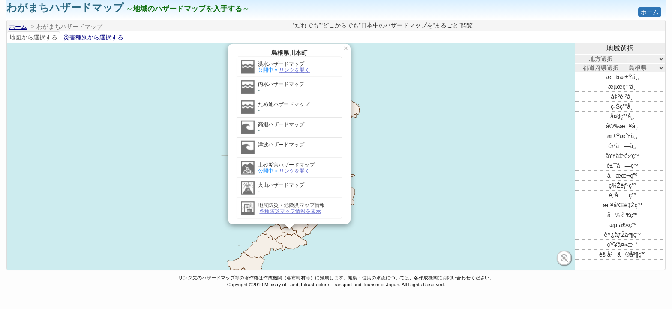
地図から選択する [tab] (33, 37)
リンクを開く (294, 55)
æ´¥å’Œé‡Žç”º (622, 205)
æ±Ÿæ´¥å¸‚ (622, 136)
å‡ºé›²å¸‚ (622, 96)
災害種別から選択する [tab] (93, 37)
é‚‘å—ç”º (622, 195)
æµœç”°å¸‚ (622, 86)
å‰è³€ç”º (622, 215)
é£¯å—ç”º (622, 165)
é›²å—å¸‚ (622, 145)
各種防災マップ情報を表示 (290, 197)
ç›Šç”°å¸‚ (622, 106)
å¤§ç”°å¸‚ (622, 116)
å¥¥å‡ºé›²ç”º (622, 155)
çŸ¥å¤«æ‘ (622, 244)
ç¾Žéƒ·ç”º (622, 185)
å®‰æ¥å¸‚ (622, 126)
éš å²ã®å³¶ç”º (622, 254)
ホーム (650, 12)
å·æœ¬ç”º (622, 175)
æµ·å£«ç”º (622, 224)
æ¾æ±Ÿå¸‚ (622, 76)
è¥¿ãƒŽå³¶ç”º (622, 234)
